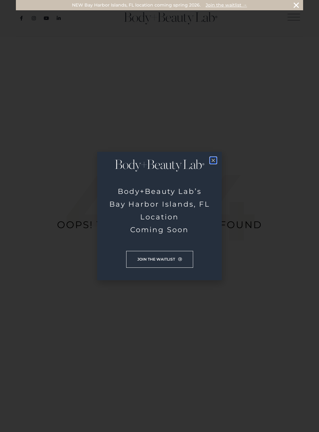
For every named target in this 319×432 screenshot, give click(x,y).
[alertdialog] (159, 5)
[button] (213, 160)
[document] (159, 216)
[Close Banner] (296, 5)
